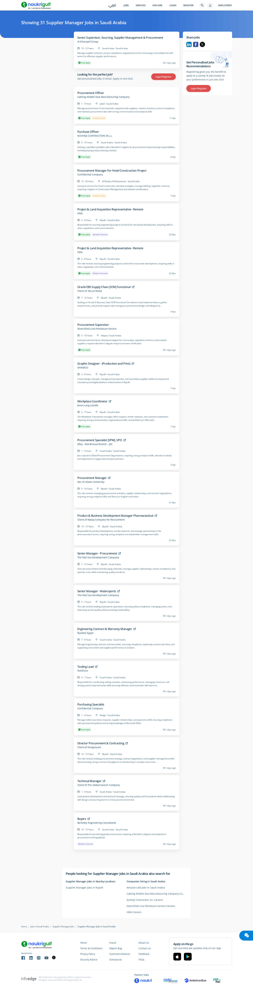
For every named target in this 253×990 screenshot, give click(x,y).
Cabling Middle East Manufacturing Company (103, 97)
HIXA (80, 213)
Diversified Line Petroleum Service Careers (151, 906)
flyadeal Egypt (85, 633)
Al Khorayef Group (87, 41)
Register (188, 5)
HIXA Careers (134, 912)
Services (141, 5)
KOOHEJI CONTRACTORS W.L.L (94, 135)
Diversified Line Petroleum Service (97, 328)
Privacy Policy (87, 954)
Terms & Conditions (91, 948)
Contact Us (145, 948)
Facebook (195, 44)
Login (172, 5)
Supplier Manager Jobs (63, 926)
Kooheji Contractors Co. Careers (145, 899)
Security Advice (88, 959)
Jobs (126, 5)
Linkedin (189, 44)
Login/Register (163, 76)
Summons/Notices (119, 954)
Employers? (225, 5)
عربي (112, 5)
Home (24, 926)
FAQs (141, 959)
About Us (144, 942)
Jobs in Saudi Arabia (39, 926)
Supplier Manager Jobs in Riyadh (84, 887)
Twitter (202, 44)
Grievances (115, 959)
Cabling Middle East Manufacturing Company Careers (157, 893)
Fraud (112, 942)
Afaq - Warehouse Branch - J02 (94, 444)
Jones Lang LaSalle (87, 405)
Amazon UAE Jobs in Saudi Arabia (146, 887)
